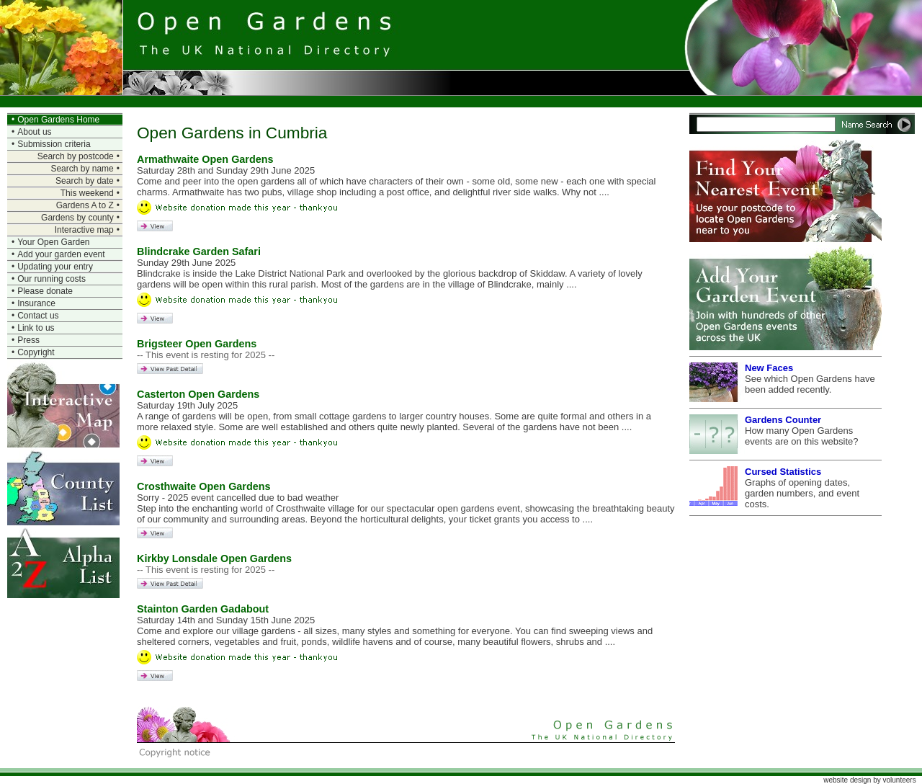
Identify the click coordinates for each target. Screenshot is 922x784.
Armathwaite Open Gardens (205, 159)
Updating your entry (55, 267)
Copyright (35, 352)
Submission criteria (53, 144)
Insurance (36, 303)
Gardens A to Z (85, 205)
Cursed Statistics (783, 471)
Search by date (84, 181)
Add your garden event (60, 254)
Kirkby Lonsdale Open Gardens (214, 558)
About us (34, 132)
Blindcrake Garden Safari (199, 251)
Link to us (35, 328)
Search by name (81, 169)
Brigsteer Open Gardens (196, 343)
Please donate (45, 291)
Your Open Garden (53, 242)
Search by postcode (75, 156)
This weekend (87, 193)
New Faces (769, 367)
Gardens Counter (783, 419)
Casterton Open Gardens (198, 394)
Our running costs (51, 279)
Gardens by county (77, 218)
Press (28, 340)
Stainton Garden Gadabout (203, 609)
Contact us (37, 316)
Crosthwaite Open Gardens (204, 486)
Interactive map (84, 230)
